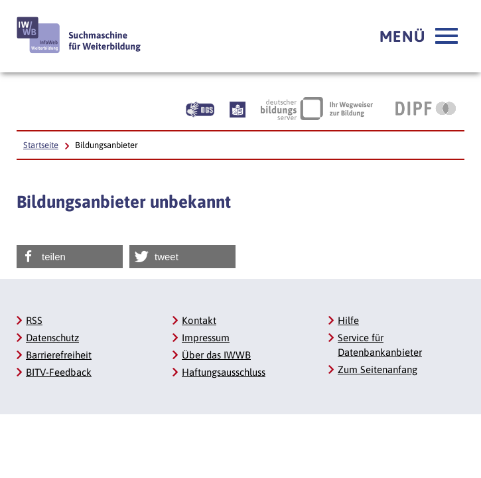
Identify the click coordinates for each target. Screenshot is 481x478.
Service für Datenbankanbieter (380, 345)
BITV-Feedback (59, 372)
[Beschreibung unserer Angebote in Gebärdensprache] (200, 108)
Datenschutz (52, 337)
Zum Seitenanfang (377, 369)
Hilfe (348, 320)
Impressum (206, 337)
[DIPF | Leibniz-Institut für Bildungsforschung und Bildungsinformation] (425, 108)
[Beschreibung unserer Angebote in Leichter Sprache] (237, 108)
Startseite (40, 145)
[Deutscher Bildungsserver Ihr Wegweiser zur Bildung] (317, 108)
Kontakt (199, 320)
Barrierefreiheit (59, 354)
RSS (34, 320)
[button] (418, 36)
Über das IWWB (216, 354)
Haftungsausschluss (223, 372)
